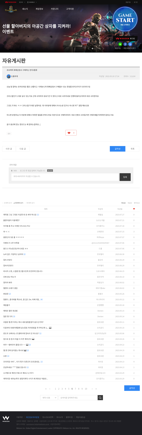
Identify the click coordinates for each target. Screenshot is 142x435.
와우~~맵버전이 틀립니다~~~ (17, 344)
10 (86, 388)
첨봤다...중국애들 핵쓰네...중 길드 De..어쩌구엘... (23, 299)
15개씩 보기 (8, 203)
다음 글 (23, 148)
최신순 (123, 203)
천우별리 (100, 254)
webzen (10, 2)
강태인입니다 (100, 373)
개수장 (100, 361)
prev (88, 49)
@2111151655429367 (100, 243)
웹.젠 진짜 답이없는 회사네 (16, 350)
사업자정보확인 (55, 424)
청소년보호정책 (47, 417)
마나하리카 (100, 299)
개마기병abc (100, 288)
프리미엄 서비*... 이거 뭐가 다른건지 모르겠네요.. (23, 361)
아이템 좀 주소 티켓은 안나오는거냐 (16, 226)
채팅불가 (6, 305)
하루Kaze (100, 237)
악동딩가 (100, 282)
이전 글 (9, 148)
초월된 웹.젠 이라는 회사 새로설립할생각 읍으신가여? (23, 322)
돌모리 (100, 259)
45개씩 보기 (31, 203)
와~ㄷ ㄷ (6, 231)
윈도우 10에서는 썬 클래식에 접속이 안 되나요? (22, 333)
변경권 (7, 293)
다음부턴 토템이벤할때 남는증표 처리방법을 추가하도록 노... (27, 327)
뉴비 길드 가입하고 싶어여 (14, 254)
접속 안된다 (7, 259)
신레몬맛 (100, 231)
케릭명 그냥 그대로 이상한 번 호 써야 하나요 (21, 214)
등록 (125, 177)
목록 (132, 148)
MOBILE (32, 2)
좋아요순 (137, 203)
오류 (6, 356)
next (103, 49)
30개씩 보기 (19, 203)
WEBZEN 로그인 (125, 38)
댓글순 (130, 203)
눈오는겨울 (100, 220)
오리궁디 (100, 327)
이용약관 (19, 417)
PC (22, 2)
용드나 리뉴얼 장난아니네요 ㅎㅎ (15, 248)
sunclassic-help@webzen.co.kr (37, 424)
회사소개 (59, 417)
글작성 (117, 148)
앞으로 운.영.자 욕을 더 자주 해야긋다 (18, 339)
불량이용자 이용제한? (11, 220)
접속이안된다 (8, 265)
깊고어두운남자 (100, 333)
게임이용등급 (80, 417)
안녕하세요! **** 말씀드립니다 (16, 367)
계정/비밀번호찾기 (129, 48)
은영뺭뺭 (100, 305)
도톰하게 (12, 76)
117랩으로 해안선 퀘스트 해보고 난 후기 (18, 373)
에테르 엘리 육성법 (10, 310)
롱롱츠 (100, 293)
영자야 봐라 (7, 282)
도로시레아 (100, 271)
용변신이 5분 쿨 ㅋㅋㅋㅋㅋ (13, 237)
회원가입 (128, 2)
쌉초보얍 (100, 322)
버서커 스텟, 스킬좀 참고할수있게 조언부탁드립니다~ (23, 271)
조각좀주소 (100, 226)
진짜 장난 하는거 (9, 276)
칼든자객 (100, 276)
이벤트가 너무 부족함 (11, 243)
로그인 (136, 2)
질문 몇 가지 (9, 316)
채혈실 (100, 214)
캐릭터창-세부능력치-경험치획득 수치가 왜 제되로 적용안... (25, 378)
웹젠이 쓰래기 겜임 (10, 288)
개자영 (100, 367)
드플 (100, 248)
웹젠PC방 (69, 417)
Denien (100, 310)
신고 (9, 133)
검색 (100, 397)
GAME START (125, 19)
